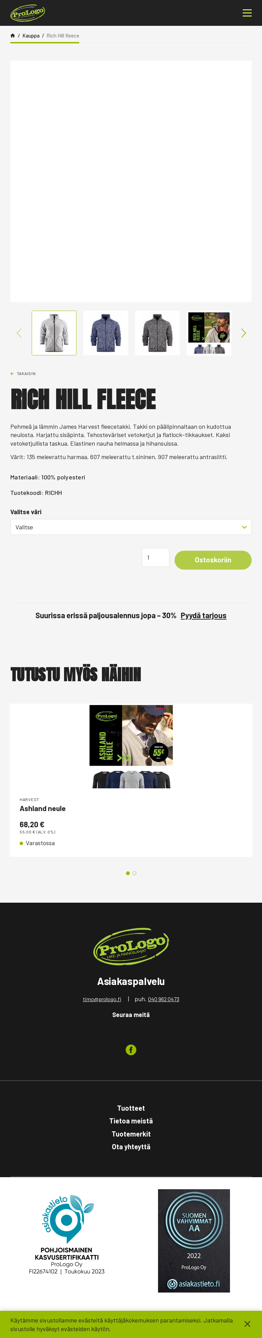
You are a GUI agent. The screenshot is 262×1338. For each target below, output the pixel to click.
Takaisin (26, 373)
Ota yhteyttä (131, 1147)
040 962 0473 (163, 999)
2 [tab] (134, 874)
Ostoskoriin (211, 560)
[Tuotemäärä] (153, 557)
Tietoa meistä (131, 1121)
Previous (19, 333)
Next (242, 333)
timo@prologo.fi (102, 999)
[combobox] (131, 527)
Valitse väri (25, 511)
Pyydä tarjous (204, 615)
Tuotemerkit (131, 1134)
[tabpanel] (131, 780)
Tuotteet (131, 1108)
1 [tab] (128, 874)
